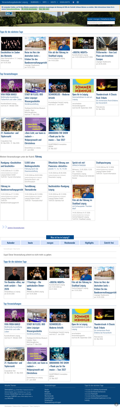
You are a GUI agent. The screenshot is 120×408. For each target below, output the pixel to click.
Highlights (65, 2)
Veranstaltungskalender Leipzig (15, 2)
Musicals (10, 398)
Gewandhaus (14, 394)
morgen (96, 19)
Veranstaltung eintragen (53, 402)
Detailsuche (49, 400)
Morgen (14, 389)
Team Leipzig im (35, 406)
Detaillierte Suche (108, 19)
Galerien (14, 396)
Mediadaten (8, 406)
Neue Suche (16, 249)
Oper (20, 394)
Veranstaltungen (8, 249)
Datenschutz (17, 406)
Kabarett (19, 396)
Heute (22, 394)
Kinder (29, 396)
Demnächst (9, 389)
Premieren (7, 394)
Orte (45, 2)
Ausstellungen (27, 394)
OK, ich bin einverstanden (29, 9)
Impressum (25, 406)
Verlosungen (8, 396)
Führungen (29, 392)
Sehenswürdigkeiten (9, 392)
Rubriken (35, 2)
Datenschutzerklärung (13, 9)
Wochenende (20, 392)
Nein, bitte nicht (44, 9)
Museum (24, 392)
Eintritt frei (31, 390)
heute (90, 19)
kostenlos (48, 394)
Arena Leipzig (24, 396)
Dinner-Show (19, 390)
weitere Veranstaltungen (13, 228)
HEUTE (53, 2)
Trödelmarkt (25, 390)
